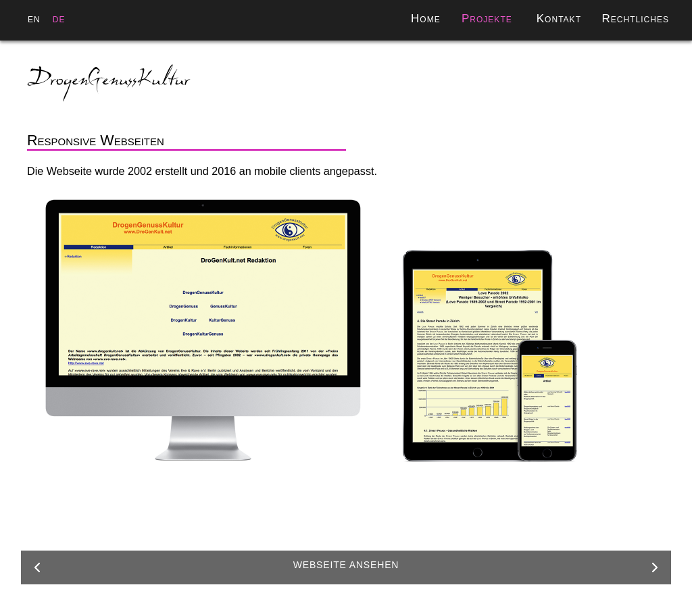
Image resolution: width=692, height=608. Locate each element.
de (59, 18)
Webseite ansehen (346, 564)
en (34, 18)
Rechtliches (636, 18)
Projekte (487, 18)
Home (426, 18)
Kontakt (559, 18)
